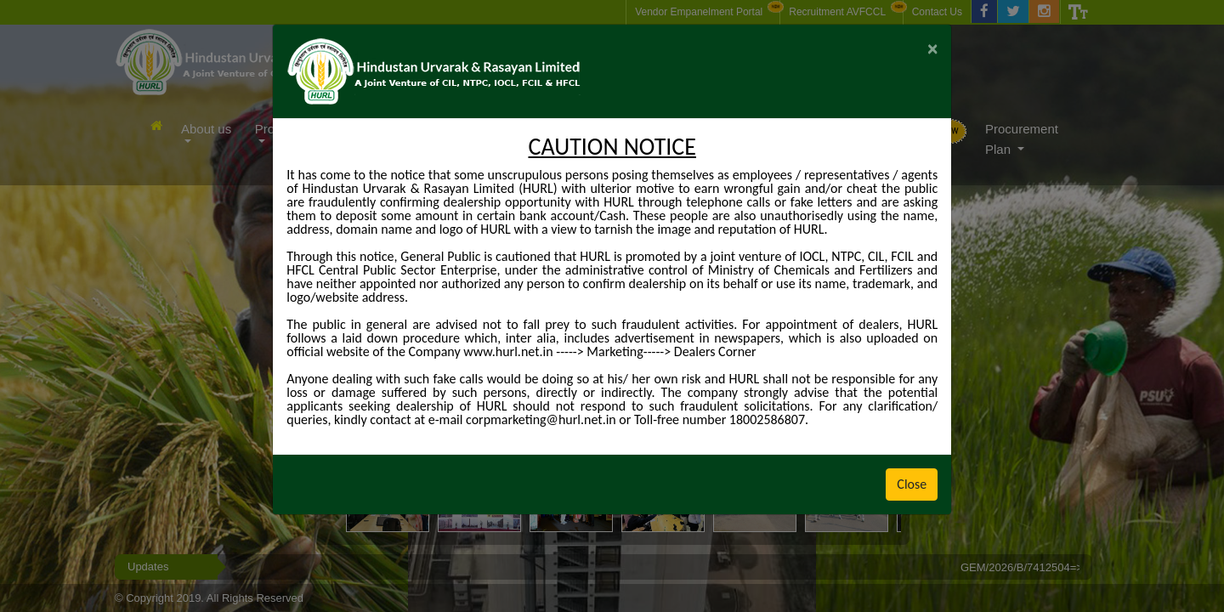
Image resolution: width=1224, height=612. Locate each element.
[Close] (932, 48)
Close (911, 484)
